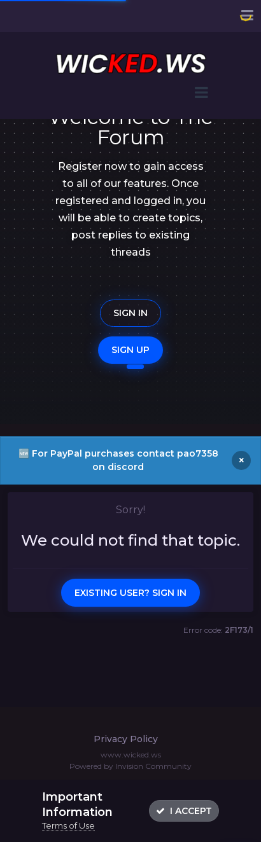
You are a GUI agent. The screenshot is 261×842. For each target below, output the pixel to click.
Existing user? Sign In (130, 592)
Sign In (130, 313)
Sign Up (130, 349)
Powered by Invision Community (130, 766)
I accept (184, 811)
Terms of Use (68, 825)
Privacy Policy (126, 739)
